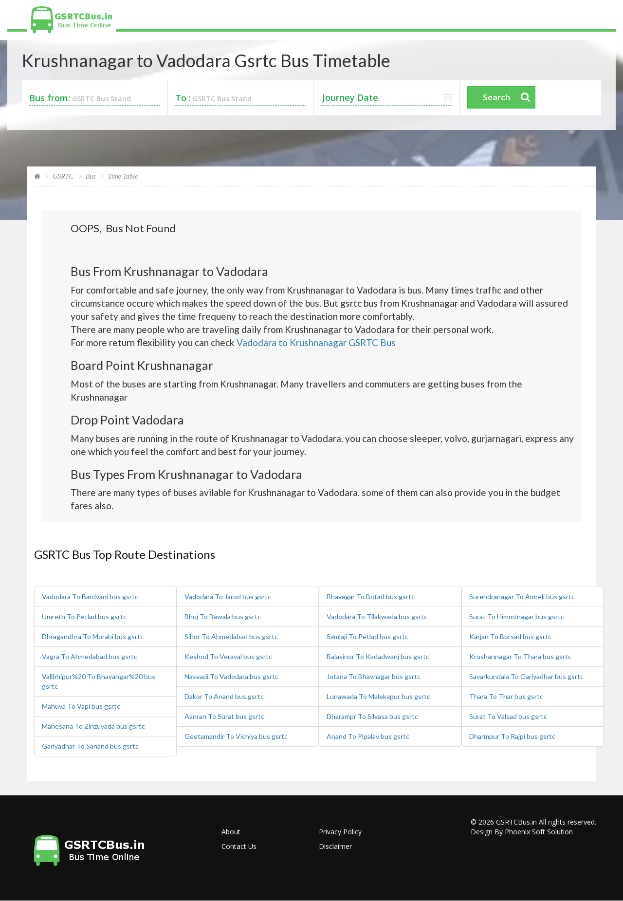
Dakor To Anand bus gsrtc (224, 696)
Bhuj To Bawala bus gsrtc (222, 616)
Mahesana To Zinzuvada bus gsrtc (93, 726)
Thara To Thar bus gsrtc (506, 696)
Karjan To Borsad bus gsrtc (510, 636)
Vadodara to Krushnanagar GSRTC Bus (316, 342)
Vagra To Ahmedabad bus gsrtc (89, 656)
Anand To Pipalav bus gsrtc (368, 736)
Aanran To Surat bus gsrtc (224, 716)
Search (496, 97)
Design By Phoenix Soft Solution (522, 831)
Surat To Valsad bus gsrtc (508, 716)
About (230, 831)
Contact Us (239, 846)
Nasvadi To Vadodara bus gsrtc (231, 676)
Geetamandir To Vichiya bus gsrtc (236, 736)
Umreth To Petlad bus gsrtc (84, 616)
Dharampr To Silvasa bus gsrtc (372, 716)
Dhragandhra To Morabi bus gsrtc (93, 636)
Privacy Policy (340, 831)
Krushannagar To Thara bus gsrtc (520, 656)
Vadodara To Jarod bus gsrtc (227, 596)
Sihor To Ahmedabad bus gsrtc (231, 636)
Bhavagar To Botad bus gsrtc (371, 596)
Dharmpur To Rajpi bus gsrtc (512, 736)
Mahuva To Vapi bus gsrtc (81, 706)
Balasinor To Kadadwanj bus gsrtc (378, 656)
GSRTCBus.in (516, 822)
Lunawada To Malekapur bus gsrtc (378, 696)
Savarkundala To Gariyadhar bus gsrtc (526, 676)
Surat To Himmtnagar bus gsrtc (516, 616)
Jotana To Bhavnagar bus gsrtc (374, 676)
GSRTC (63, 176)
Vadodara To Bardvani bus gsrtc (90, 596)
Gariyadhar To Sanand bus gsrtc (90, 746)
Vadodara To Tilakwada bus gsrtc (377, 616)
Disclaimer (335, 846)
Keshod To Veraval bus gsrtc (228, 656)
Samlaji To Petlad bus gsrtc (367, 636)
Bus (91, 176)
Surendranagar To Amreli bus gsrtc (522, 596)
